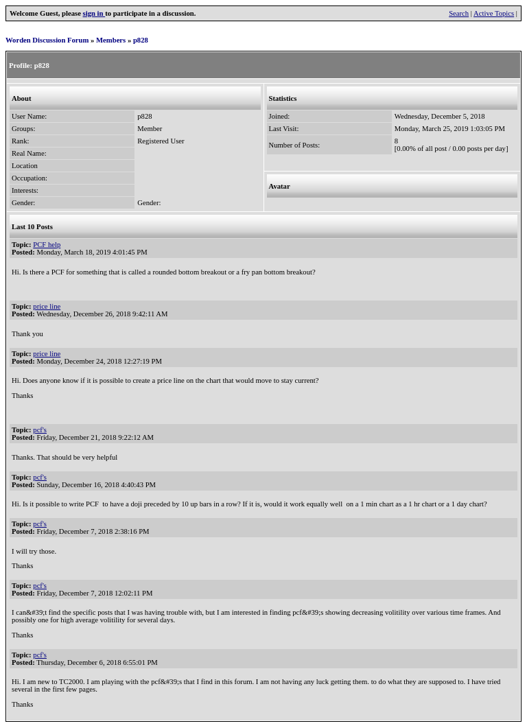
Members (111, 40)
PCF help (46, 244)
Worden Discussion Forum (47, 40)
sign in (94, 13)
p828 (140, 40)
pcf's (40, 430)
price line (46, 306)
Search (459, 13)
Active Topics (493, 13)
